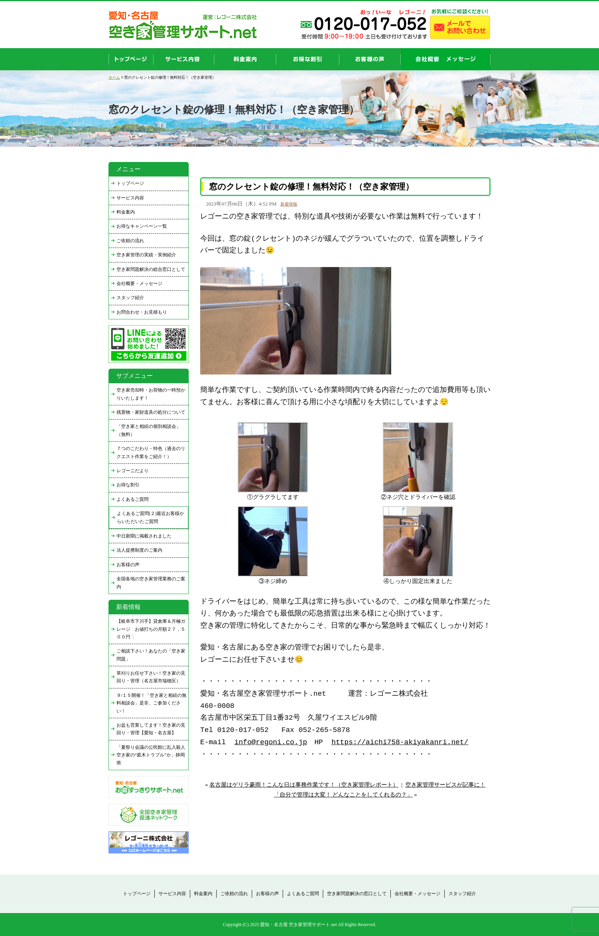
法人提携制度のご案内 (139, 550)
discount (307, 59)
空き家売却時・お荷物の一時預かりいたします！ (151, 393)
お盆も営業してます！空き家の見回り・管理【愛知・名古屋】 (151, 728)
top (131, 59)
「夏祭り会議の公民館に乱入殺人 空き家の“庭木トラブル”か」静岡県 (152, 755)
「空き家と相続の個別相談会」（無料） (149, 430)
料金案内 (126, 212)
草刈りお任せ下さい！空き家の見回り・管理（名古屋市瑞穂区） (151, 676)
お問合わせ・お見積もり (142, 312)
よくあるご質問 (133, 499)
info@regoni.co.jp (271, 742)
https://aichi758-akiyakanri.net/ (400, 742)
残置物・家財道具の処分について (151, 412)
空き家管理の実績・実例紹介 (146, 254)
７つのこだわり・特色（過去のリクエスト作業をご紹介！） (151, 452)
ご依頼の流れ (130, 240)
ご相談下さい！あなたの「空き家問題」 (151, 654)
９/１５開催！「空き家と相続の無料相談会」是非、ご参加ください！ (151, 703)
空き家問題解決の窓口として (357, 893)
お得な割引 (128, 484)
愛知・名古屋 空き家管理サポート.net (298, 924)
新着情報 (288, 204)
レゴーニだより (133, 470)
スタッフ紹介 (130, 297)
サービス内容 (130, 198)
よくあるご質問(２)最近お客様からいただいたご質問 (150, 517)
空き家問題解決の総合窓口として (151, 269)
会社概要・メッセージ (139, 283)
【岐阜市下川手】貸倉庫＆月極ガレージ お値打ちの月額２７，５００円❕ (151, 629)
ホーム (114, 77)
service (184, 59)
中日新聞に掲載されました (144, 536)
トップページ (130, 183)
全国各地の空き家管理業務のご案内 (151, 582)
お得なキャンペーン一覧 (142, 226)
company (446, 59)
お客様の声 (370, 59)
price (245, 59)
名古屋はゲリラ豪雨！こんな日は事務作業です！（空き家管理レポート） (303, 785)
